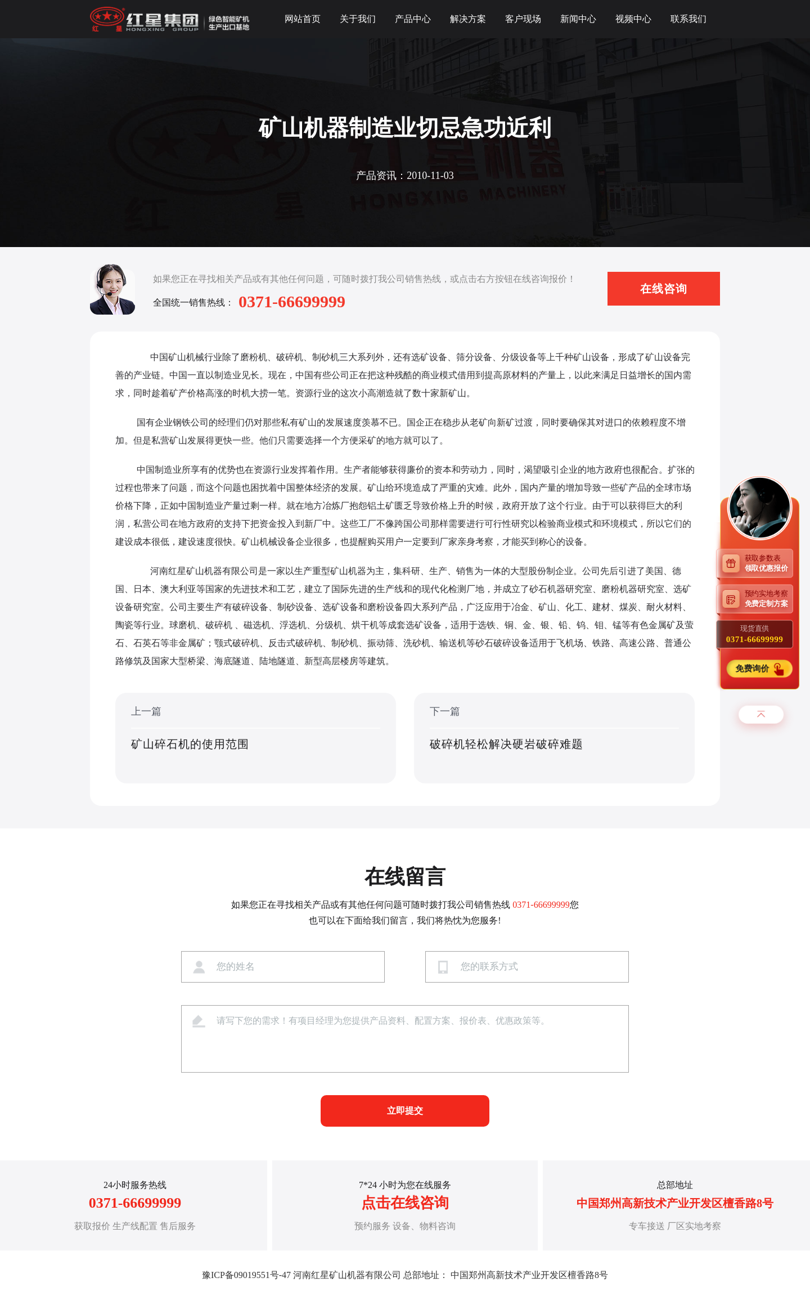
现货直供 (755, 633)
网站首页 (303, 19)
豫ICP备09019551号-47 (246, 1275)
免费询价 (753, 668)
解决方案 (468, 19)
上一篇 (255, 739)
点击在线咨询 (405, 1203)
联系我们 (688, 19)
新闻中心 (578, 19)
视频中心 (633, 19)
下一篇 (554, 739)
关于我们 (358, 19)
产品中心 (413, 19)
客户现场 (523, 19)
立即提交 (405, 1110)
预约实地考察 (769, 598)
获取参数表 (769, 562)
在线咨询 (663, 289)
